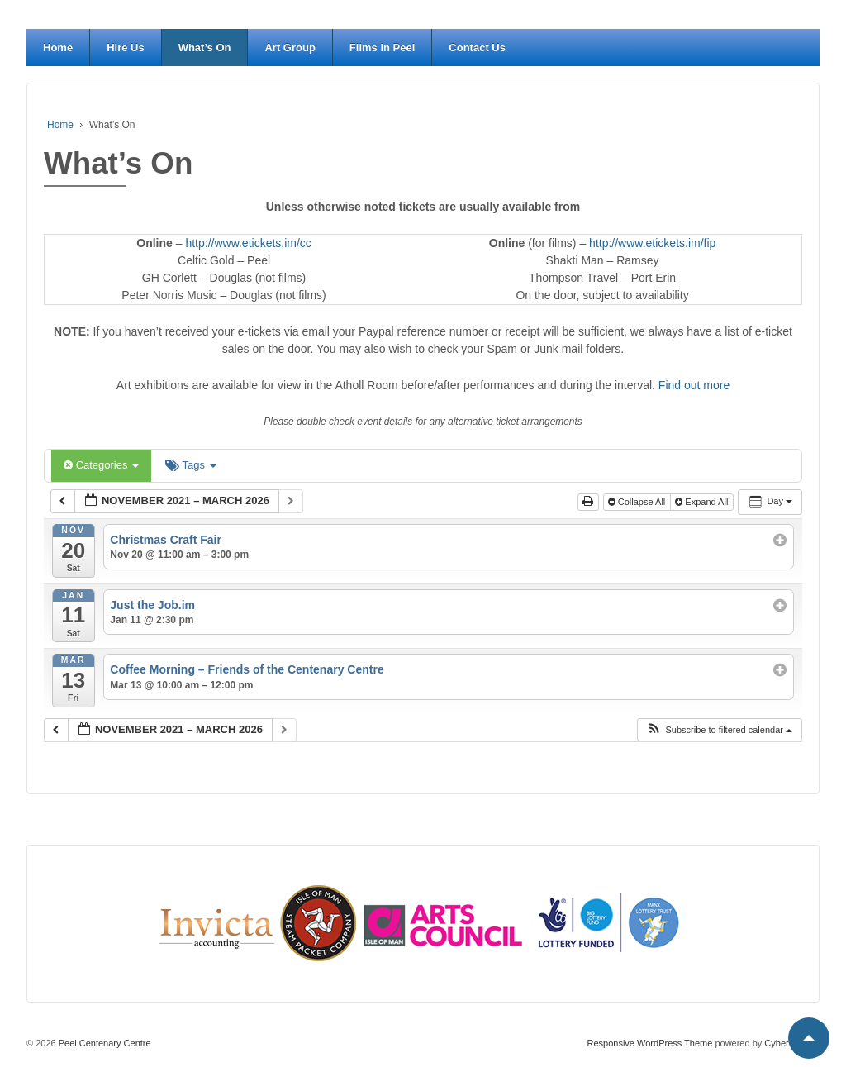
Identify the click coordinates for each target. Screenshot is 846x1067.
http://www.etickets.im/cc (248, 243)
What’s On (204, 47)
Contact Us (477, 47)
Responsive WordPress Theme (650, 1043)
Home (58, 47)
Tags (190, 465)
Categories (101, 465)
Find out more (694, 385)
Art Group (289, 47)
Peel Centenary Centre (103, 1043)
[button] (719, 730)
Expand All (702, 502)
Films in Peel (382, 47)
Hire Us (126, 47)
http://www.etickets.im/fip (652, 243)
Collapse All (638, 502)
